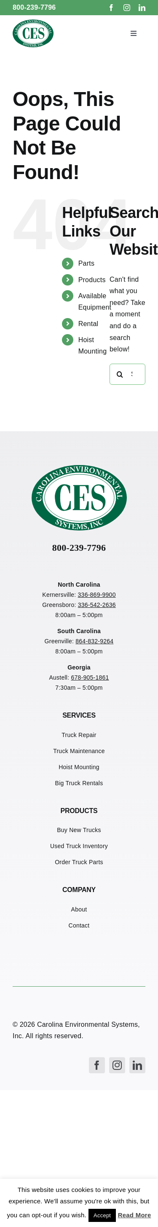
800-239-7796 (34, 7)
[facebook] (111, 7)
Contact (79, 925)
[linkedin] (142, 7)
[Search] (120, 374)
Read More (134, 1215)
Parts (86, 263)
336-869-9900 (97, 594)
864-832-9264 (94, 641)
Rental (88, 323)
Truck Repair (79, 735)
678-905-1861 (90, 677)
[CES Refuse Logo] (33, 22)
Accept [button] (102, 1215)
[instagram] (126, 7)
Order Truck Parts (79, 862)
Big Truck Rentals (79, 783)
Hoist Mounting (79, 767)
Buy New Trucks (79, 830)
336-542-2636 (97, 604)
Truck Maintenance (79, 751)
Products (92, 279)
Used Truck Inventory (79, 846)
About (79, 909)
